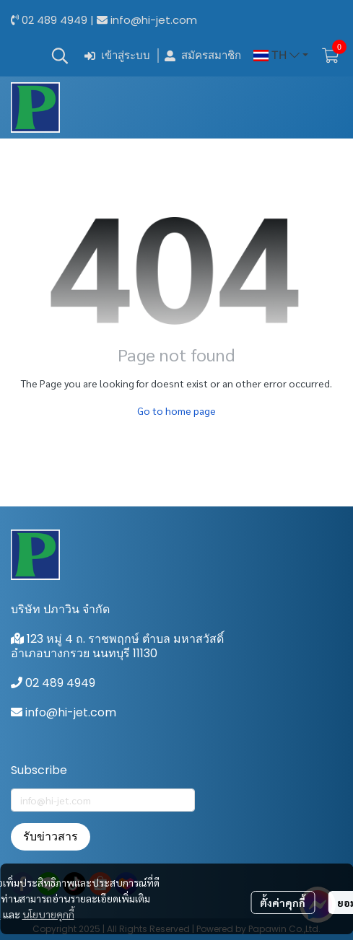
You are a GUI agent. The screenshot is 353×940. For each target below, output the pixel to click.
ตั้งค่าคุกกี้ (282, 902)
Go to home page (176, 410)
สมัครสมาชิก (203, 56)
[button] (60, 55)
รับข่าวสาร (50, 836)
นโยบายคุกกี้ (48, 914)
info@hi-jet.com (153, 19)
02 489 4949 (54, 19)
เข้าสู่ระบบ (117, 56)
